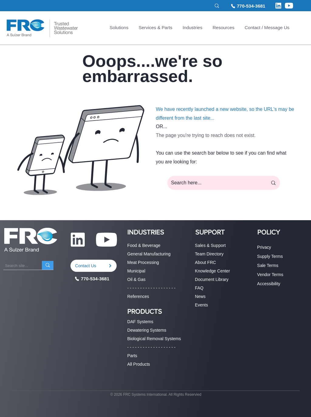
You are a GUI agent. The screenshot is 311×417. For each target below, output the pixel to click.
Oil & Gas (136, 279)
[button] (119, 28)
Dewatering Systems (146, 330)
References (138, 296)
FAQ (199, 287)
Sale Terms (268, 265)
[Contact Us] (93, 266)
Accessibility (268, 283)
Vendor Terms (270, 274)
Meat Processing (143, 262)
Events (201, 304)
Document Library (212, 279)
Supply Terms (270, 256)
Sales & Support (210, 245)
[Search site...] (173, 6)
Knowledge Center (212, 270)
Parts (132, 355)
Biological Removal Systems (154, 338)
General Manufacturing (148, 253)
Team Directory (209, 253)
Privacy (264, 247)
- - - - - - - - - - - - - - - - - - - (151, 287)
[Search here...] (214, 183)
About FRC (205, 262)
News (200, 296)
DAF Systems (140, 321)
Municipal (136, 270)
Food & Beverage (143, 245)
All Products (138, 364)
